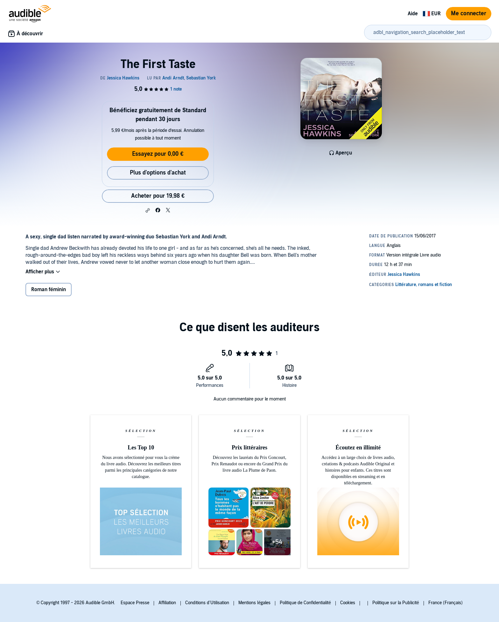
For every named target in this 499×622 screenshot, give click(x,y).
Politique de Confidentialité (305, 602)
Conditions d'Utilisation (207, 602)
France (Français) (445, 602)
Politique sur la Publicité (395, 602)
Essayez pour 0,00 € (157, 154)
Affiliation (167, 602)
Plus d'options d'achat (158, 172)
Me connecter (468, 13)
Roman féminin (48, 289)
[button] (147, 210)
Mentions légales (254, 602)
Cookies (347, 602)
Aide (413, 13)
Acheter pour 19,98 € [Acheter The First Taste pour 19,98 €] (158, 196)
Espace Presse (135, 602)
